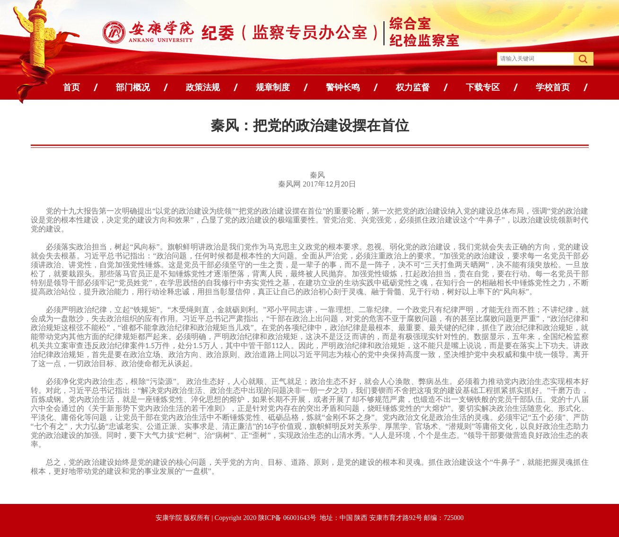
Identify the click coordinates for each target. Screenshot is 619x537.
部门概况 (133, 87)
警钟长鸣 (343, 87)
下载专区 (483, 87)
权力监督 (413, 87)
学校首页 (553, 87)
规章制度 (273, 87)
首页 (71, 87)
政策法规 (203, 87)
